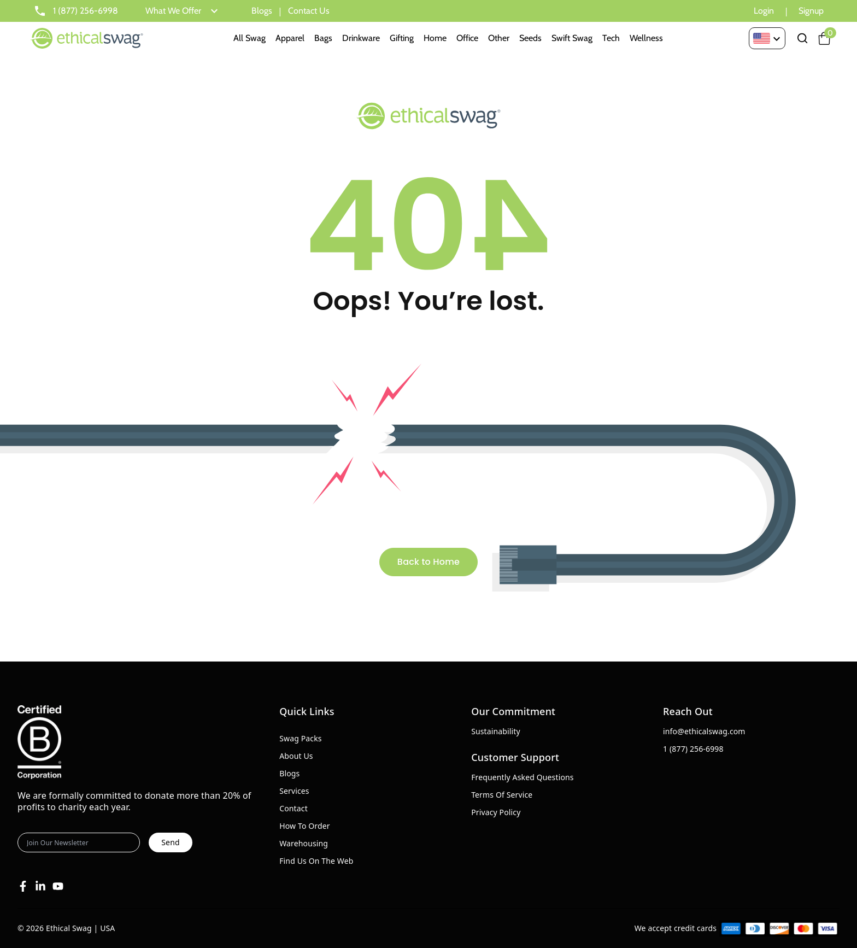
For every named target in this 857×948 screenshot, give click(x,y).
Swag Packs (300, 738)
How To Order (304, 826)
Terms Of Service (501, 794)
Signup (811, 10)
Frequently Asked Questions (522, 777)
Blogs (261, 10)
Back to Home (428, 561)
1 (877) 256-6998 (693, 749)
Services (294, 791)
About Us (296, 756)
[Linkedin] (40, 886)
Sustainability (495, 731)
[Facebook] (22, 886)
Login (764, 10)
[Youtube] (57, 886)
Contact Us (309, 10)
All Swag (249, 38)
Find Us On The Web (316, 861)
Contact (293, 808)
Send (170, 842)
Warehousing (303, 843)
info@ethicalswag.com (704, 731)
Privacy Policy (495, 812)
